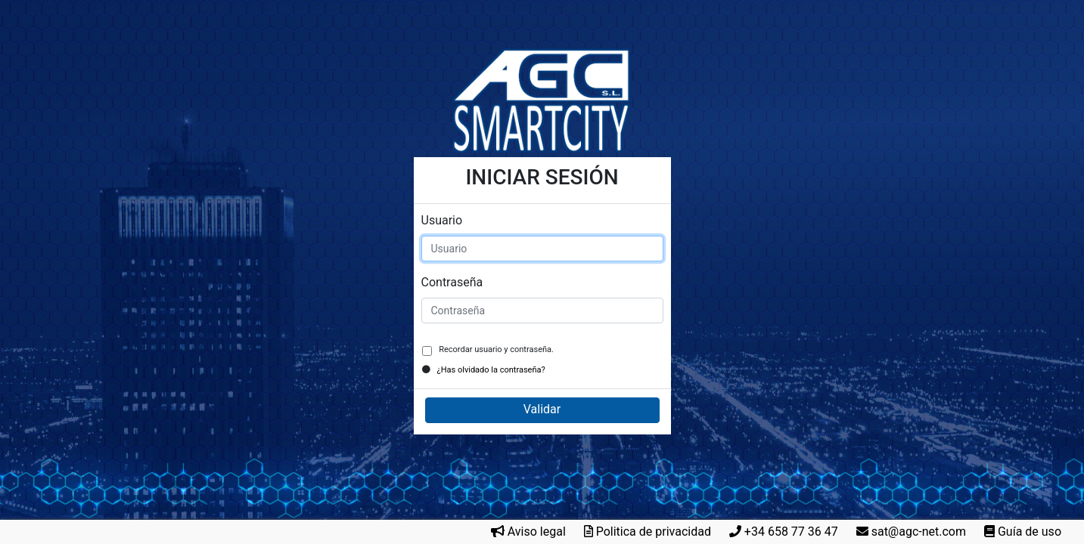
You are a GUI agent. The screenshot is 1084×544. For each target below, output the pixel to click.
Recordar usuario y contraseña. (495, 349)
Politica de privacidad (653, 531)
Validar (542, 409)
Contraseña (452, 282)
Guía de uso (1029, 531)
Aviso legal (537, 531)
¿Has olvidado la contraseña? (491, 370)
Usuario (442, 220)
